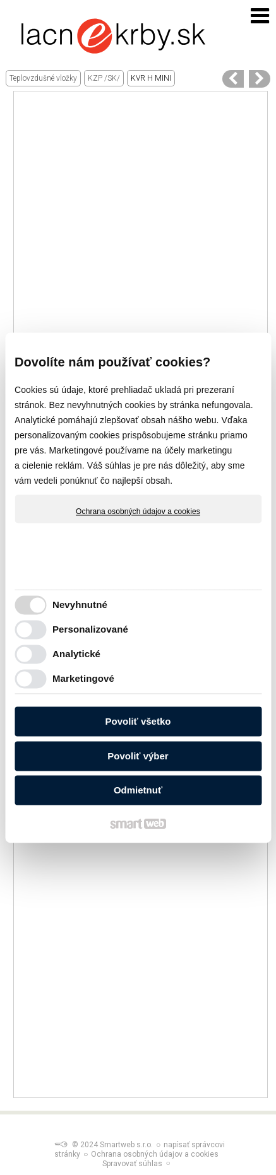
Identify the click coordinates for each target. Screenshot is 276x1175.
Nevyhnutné (79, 604)
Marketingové (83, 678)
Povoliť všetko (138, 721)
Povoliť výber (137, 756)
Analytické (76, 653)
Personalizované (90, 629)
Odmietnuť (138, 790)
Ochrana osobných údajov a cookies (138, 511)
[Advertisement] (138, 229)
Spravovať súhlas (132, 1163)
